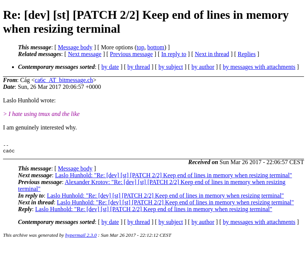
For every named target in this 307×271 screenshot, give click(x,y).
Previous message (131, 54)
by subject (170, 67)
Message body (75, 47)
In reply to (174, 54)
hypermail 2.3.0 (81, 237)
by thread (139, 67)
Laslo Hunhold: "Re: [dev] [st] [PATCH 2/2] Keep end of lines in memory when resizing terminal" (173, 177)
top (140, 47)
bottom (155, 47)
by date (110, 67)
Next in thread (212, 54)
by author (202, 67)
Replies (247, 54)
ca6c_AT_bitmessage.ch (64, 80)
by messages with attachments (259, 67)
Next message (84, 54)
